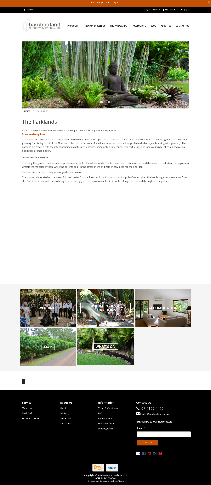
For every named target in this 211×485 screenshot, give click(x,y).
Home (27, 111)
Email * (141, 428)
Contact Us (182, 25)
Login (147, 9)
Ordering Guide (105, 428)
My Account (27, 408)
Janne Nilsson (118, 481)
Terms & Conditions (108, 408)
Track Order (28, 413)
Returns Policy (105, 418)
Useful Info (139, 25)
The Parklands (119, 25)
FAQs (100, 413)
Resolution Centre (30, 418)
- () (185, 9)
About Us (166, 25)
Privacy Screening (95, 25)
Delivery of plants (106, 423)
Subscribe (148, 442)
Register (156, 9)
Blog (153, 25)
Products (74, 25)
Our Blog (64, 413)
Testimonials (66, 423)
